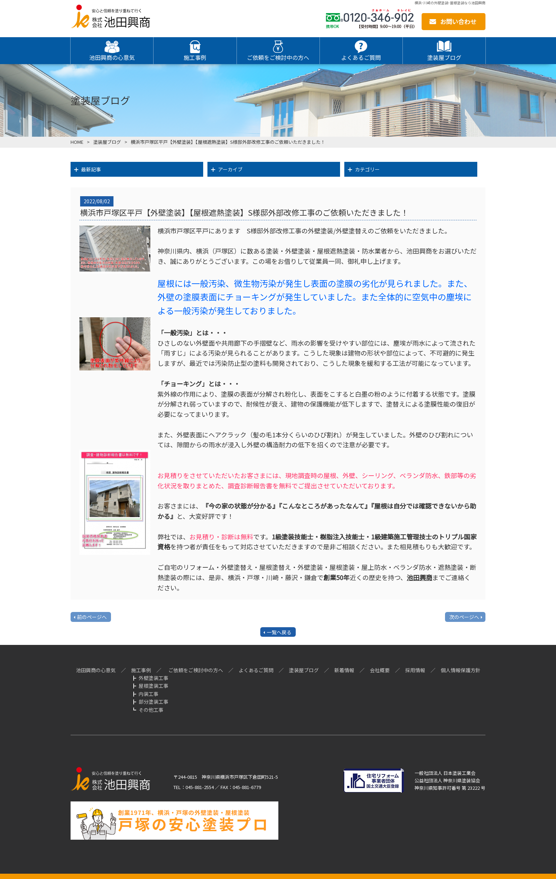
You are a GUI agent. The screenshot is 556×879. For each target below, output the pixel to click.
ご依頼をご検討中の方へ (195, 670)
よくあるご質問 (256, 670)
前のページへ (92, 616)
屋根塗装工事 (153, 685)
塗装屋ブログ (107, 141)
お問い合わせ (458, 21)
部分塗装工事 (153, 701)
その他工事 (151, 709)
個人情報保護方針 (460, 670)
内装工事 (149, 693)
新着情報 (344, 670)
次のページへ (464, 616)
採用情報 (415, 670)
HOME (77, 141)
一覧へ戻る (279, 632)
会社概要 (380, 670)
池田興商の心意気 (96, 670)
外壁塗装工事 (153, 677)
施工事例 (141, 670)
